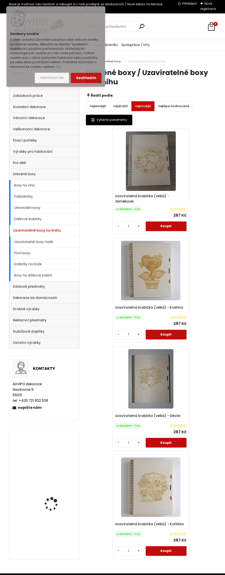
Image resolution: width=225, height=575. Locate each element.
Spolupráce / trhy (135, 44)
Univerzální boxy (27, 207)
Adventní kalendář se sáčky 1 (54, 459)
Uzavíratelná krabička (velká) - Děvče (118, 308)
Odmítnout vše (52, 78)
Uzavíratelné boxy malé (33, 242)
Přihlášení (189, 3)
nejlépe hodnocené (173, 106)
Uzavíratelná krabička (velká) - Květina (182, 199)
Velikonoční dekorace (31, 129)
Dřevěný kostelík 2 (52, 529)
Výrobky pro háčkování (33, 151)
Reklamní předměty (30, 320)
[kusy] (101, 226)
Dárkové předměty (29, 286)
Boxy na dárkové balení (33, 275)
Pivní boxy (22, 253)
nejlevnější (98, 106)
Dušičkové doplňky (29, 331)
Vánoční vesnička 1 (52, 490)
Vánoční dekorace (29, 118)
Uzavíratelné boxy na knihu (37, 230)
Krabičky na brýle (28, 264)
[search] (141, 26)
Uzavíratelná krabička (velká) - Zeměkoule (118, 199)
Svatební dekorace (29, 107)
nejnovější (143, 106)
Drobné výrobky (26, 309)
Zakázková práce (28, 95)
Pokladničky (23, 196)
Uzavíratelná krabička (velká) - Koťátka (182, 308)
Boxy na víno (24, 185)
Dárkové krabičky (28, 219)
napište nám (30, 407)
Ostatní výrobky (27, 342)
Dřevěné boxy (24, 174)
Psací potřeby (25, 140)
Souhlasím (86, 77)
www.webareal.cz (130, 571)
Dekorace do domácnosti (35, 297)
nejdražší (120, 106)
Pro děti (19, 162)
